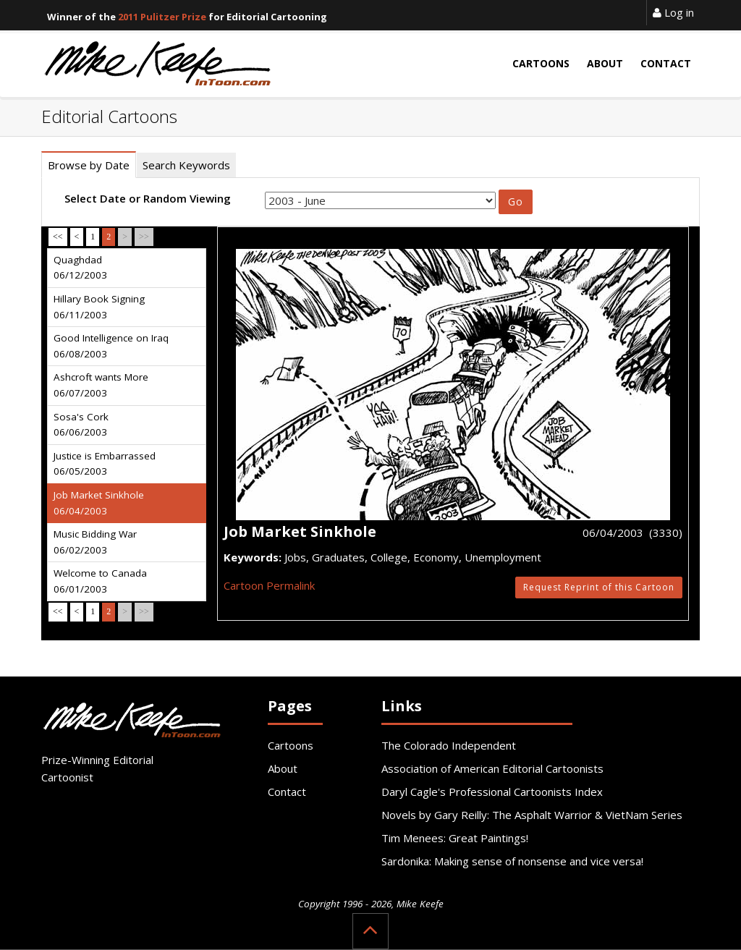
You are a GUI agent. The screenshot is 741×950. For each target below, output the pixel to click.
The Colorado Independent (448, 745)
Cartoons (290, 745)
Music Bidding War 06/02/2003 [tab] (95, 541)
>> (144, 237)
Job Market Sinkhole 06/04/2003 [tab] (99, 502)
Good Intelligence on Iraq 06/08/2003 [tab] (111, 345)
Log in (673, 12)
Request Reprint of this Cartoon (598, 587)
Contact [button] (665, 63)
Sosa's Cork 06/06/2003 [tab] (81, 424)
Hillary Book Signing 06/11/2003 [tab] (99, 306)
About (282, 768)
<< (58, 237)
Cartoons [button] (540, 63)
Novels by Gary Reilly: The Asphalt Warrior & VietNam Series (531, 814)
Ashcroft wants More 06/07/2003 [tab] (101, 384)
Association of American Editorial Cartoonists (492, 768)
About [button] (605, 63)
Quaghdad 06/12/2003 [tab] (80, 267)
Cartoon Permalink (269, 585)
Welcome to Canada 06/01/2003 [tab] (100, 581)
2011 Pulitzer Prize (162, 16)
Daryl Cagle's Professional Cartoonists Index (492, 791)
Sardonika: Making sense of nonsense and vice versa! (512, 861)
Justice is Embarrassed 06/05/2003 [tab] (105, 463)
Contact (287, 791)
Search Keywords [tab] (186, 165)
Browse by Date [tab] (89, 165)
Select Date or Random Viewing (147, 198)
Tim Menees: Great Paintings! (454, 838)
